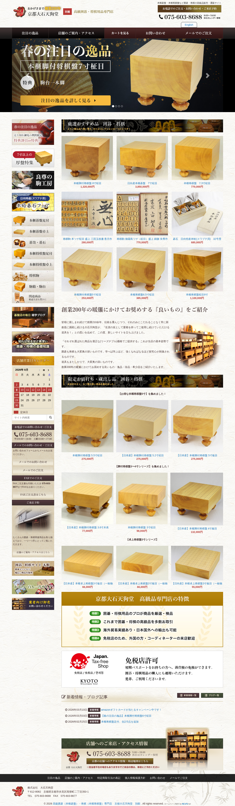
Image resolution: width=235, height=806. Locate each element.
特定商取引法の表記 (108, 777)
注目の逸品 (53, 777)
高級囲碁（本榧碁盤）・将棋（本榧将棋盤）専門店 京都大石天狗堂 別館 (97, 803)
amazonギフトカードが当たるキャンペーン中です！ (131, 709)
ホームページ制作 (171, 804)
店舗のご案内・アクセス (79, 777)
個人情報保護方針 (135, 777)
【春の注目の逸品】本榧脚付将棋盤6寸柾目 (126, 715)
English (189, 24)
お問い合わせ (157, 777)
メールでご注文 (179, 777)
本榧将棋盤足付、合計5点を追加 (120, 721)
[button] (28, 75)
